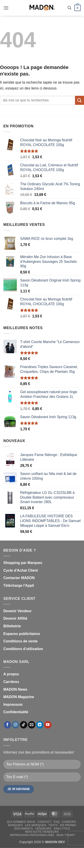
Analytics (62, 828)
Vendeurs (43, 828)
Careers (69, 821)
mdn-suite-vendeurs (42, 831)
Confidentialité (15, 712)
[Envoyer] (79, 100)
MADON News (15, 689)
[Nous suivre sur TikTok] (23, 725)
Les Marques (35, 825)
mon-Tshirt (66, 835)
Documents (23, 828)
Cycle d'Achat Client (20, 570)
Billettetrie (12, 626)
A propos (11, 674)
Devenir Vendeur (17, 611)
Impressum (12, 704)
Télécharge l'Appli (18, 585)
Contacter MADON (19, 578)
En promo (68, 825)
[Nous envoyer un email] (31, 725)
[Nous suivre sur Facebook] (7, 725)
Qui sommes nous (21, 821)
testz (53, 825)
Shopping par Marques (22, 563)
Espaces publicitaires (21, 634)
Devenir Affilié (15, 618)
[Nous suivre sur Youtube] (48, 725)
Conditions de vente (20, 641)
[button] (6, 7)
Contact (45, 821)
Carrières (11, 682)
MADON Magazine (18, 697)
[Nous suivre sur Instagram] (15, 725)
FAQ (57, 821)
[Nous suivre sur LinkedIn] (39, 725)
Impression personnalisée (32, 835)
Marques (15, 825)
